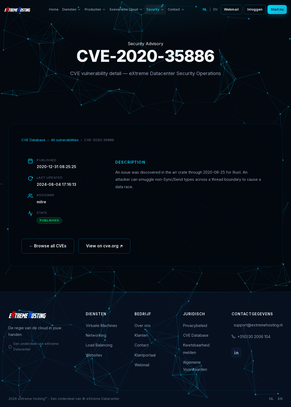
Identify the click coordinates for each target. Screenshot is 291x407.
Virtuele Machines (101, 325)
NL (205, 9)
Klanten (141, 335)
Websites (94, 355)
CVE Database (33, 140)
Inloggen (255, 9)
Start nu (277, 9)
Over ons (143, 325)
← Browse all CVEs (47, 248)
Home (54, 9)
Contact (176, 9)
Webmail (231, 9)
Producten (95, 9)
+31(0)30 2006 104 (253, 336)
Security (155, 9)
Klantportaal (145, 355)
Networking (96, 335)
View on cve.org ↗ (104, 248)
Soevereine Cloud (126, 9)
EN (215, 9)
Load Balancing (99, 345)
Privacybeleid (195, 325)
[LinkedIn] (236, 352)
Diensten (71, 9)
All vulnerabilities (65, 140)
